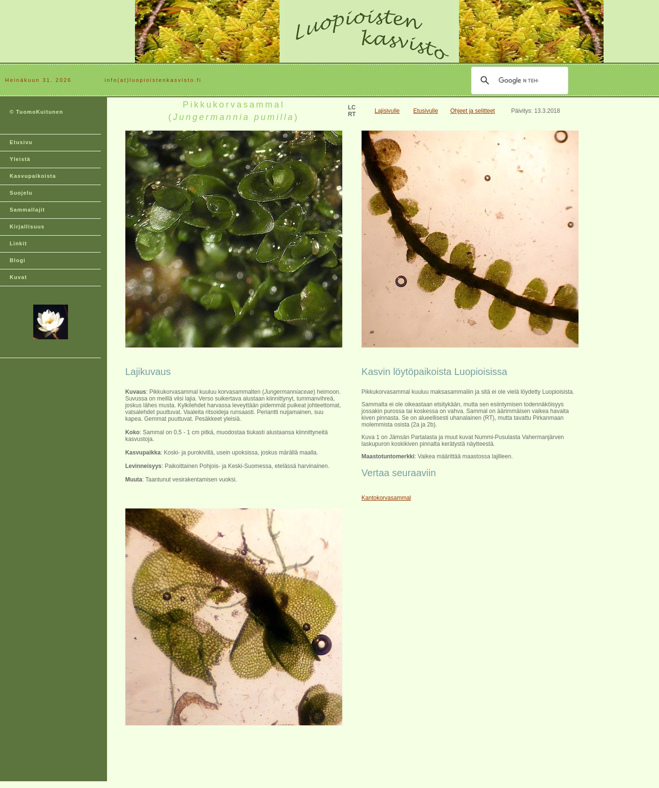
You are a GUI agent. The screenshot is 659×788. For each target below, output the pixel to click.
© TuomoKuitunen (36, 112)
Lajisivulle (387, 110)
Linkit (18, 243)
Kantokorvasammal (386, 497)
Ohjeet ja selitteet (472, 110)
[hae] (518, 80)
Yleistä (20, 159)
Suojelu (21, 193)
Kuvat (18, 277)
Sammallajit (27, 210)
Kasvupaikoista (33, 176)
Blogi (18, 260)
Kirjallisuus (27, 226)
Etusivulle (425, 110)
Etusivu (21, 142)
